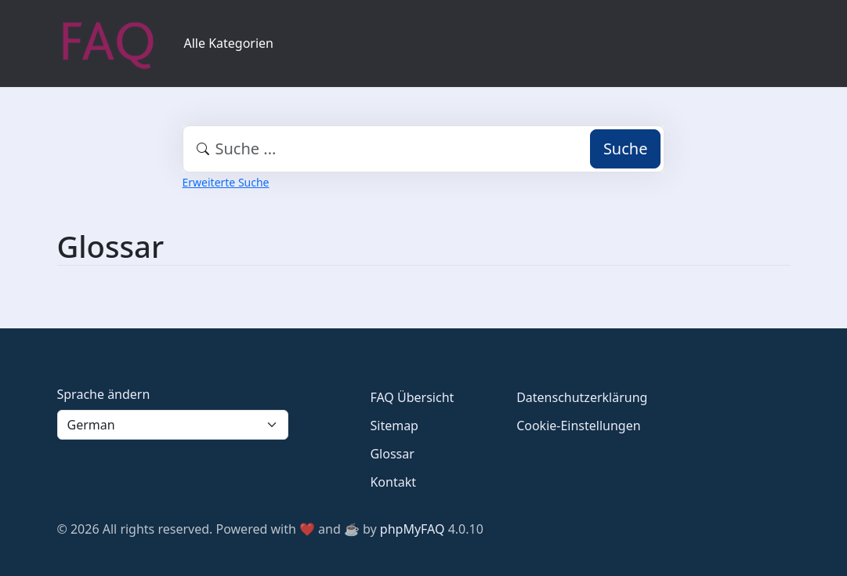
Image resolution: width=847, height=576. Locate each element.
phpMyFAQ (412, 529)
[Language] (173, 425)
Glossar (392, 453)
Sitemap (394, 425)
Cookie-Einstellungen (578, 425)
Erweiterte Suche (226, 182)
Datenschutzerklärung (581, 397)
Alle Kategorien (229, 43)
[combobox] (424, 148)
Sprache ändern (103, 394)
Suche (625, 148)
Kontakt (393, 482)
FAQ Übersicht (412, 397)
